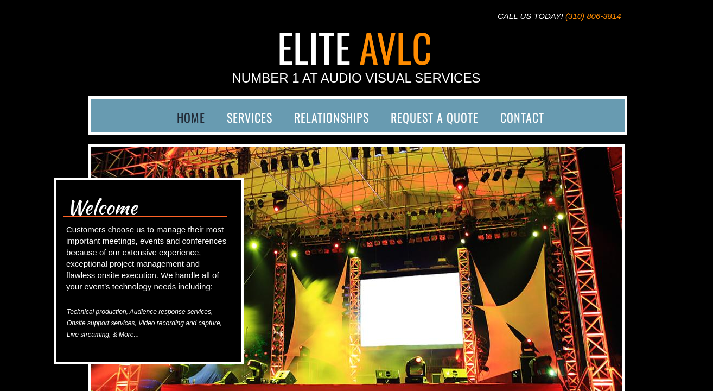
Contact (522, 117)
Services (249, 117)
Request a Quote (435, 117)
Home (191, 117)
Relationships (331, 117)
